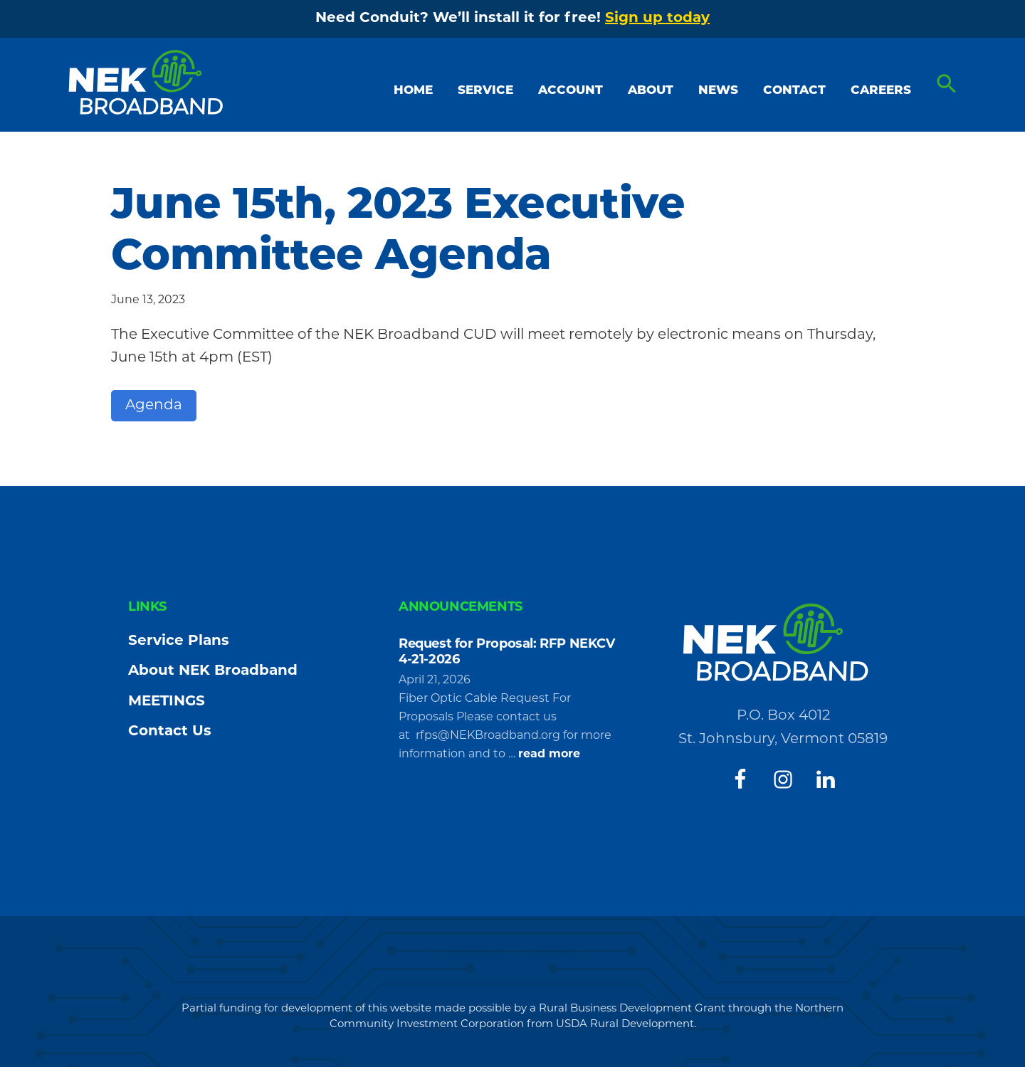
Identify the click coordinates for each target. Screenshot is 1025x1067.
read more (549, 754)
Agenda (153, 406)
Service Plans (178, 641)
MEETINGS (166, 702)
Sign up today (657, 18)
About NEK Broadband (213, 671)
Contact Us (169, 732)
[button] (946, 84)
